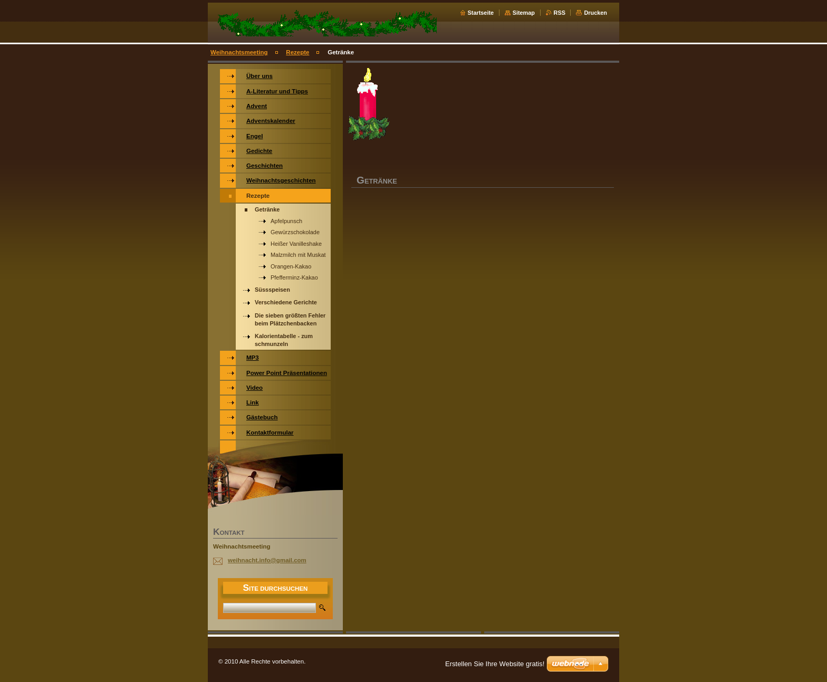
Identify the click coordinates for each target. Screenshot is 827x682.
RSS (559, 12)
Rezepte (297, 52)
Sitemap (524, 12)
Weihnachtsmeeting (239, 52)
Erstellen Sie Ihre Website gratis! (494, 664)
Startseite (481, 12)
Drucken (595, 12)
